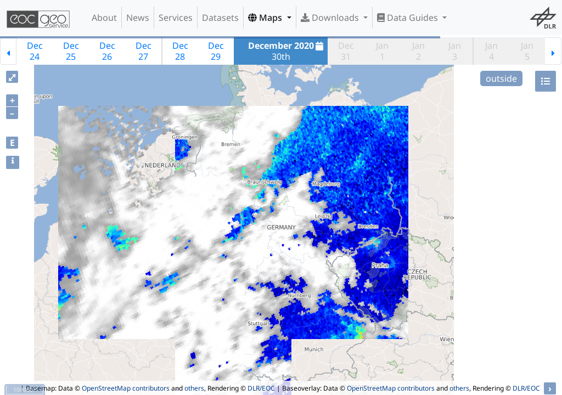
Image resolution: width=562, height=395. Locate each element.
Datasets (220, 18)
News (137, 18)
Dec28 (180, 51)
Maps (266, 18)
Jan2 (418, 51)
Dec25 (71, 51)
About (104, 18)
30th (287, 51)
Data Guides (408, 18)
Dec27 (143, 51)
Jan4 (491, 51)
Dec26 (107, 51)
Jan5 (527, 51)
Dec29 (216, 51)
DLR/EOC (261, 388)
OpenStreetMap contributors (126, 388)
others (194, 388)
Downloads (331, 18)
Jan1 (382, 51)
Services (176, 18)
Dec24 (35, 51)
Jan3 (454, 51)
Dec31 (346, 51)
